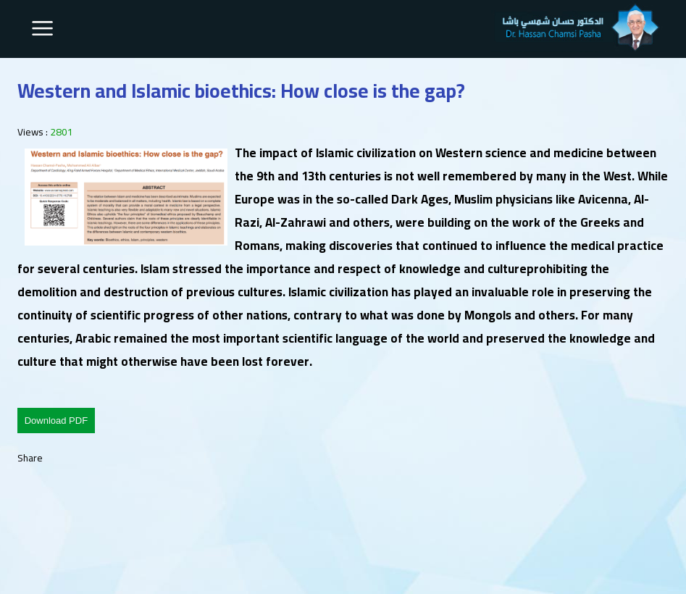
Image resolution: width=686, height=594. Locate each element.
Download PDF (56, 420)
